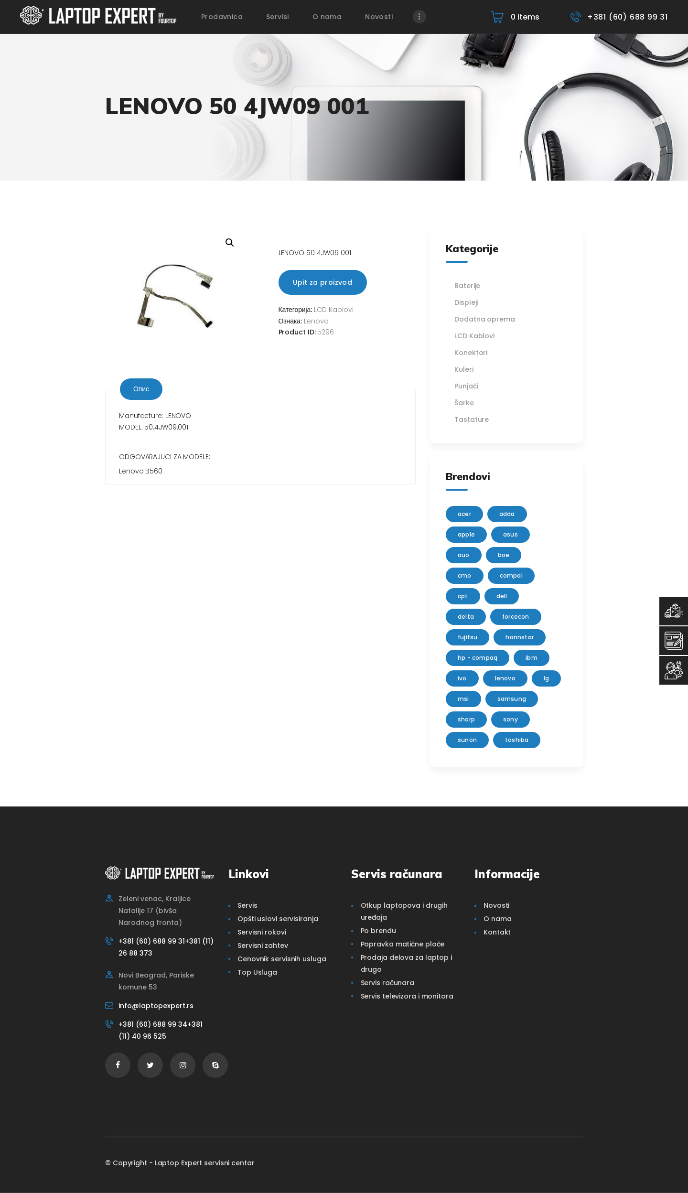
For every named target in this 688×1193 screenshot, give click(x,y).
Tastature (471, 419)
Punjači (466, 386)
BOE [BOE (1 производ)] (504, 555)
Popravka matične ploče (403, 944)
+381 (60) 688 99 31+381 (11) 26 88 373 (166, 947)
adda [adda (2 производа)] (507, 514)
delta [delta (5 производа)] (466, 617)
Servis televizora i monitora (407, 996)
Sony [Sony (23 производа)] (510, 719)
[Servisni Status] (673, 670)
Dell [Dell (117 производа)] (501, 596)
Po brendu (378, 930)
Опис (141, 389)
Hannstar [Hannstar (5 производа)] (519, 637)
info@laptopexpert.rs (156, 1005)
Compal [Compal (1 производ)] (511, 575)
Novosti (496, 905)
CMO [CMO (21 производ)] (465, 575)
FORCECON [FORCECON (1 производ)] (515, 617)
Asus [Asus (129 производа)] (510, 534)
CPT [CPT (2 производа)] (463, 596)
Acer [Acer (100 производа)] (464, 514)
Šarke (464, 403)
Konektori (470, 352)
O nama (497, 919)
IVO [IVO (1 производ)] (462, 678)
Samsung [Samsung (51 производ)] (511, 699)
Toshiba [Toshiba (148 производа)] (516, 740)
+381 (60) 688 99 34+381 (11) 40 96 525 (160, 1030)
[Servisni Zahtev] (673, 640)
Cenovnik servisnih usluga (281, 959)
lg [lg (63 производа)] (546, 678)
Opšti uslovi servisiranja (277, 919)
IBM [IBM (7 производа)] (532, 658)
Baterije (467, 285)
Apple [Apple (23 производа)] (466, 534)
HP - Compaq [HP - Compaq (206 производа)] (477, 658)
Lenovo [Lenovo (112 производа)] (505, 678)
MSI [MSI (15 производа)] (463, 699)
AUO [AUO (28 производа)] (464, 555)
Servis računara (388, 983)
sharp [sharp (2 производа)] (466, 719)
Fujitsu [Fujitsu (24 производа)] (467, 637)
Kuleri (463, 369)
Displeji (466, 302)
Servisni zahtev (262, 945)
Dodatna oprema (484, 319)
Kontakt (497, 932)
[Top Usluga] (673, 611)
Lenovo (316, 321)
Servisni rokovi (261, 932)
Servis (247, 905)
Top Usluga (257, 972)
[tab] (141, 389)
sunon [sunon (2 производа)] (467, 740)
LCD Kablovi (334, 309)
